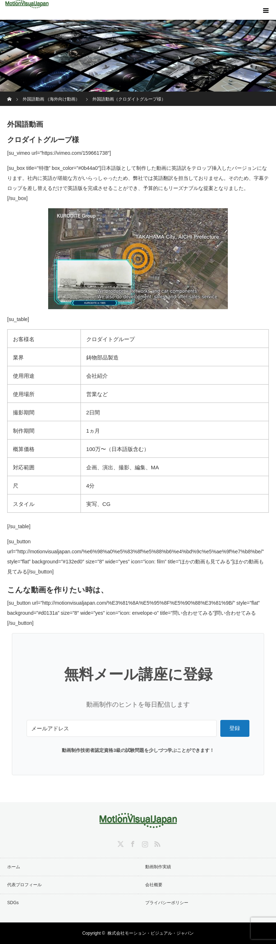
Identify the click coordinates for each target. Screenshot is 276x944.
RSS (156, 842)
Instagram (144, 842)
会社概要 (153, 884)
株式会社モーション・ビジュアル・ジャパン (150, 933)
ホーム (13, 866)
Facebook (131, 842)
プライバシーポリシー (166, 902)
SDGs (13, 902)
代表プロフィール (24, 884)
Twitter (119, 842)
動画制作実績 (158, 866)
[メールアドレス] (122, 728)
